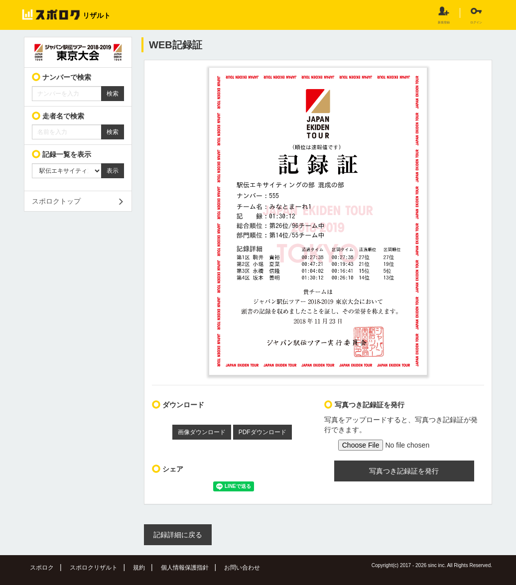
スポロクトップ (56, 201)
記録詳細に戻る (177, 535)
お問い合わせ (242, 567)
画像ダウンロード (202, 432)
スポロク (42, 567)
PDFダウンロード (262, 432)
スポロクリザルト (94, 567)
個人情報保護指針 (185, 567)
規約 (139, 567)
